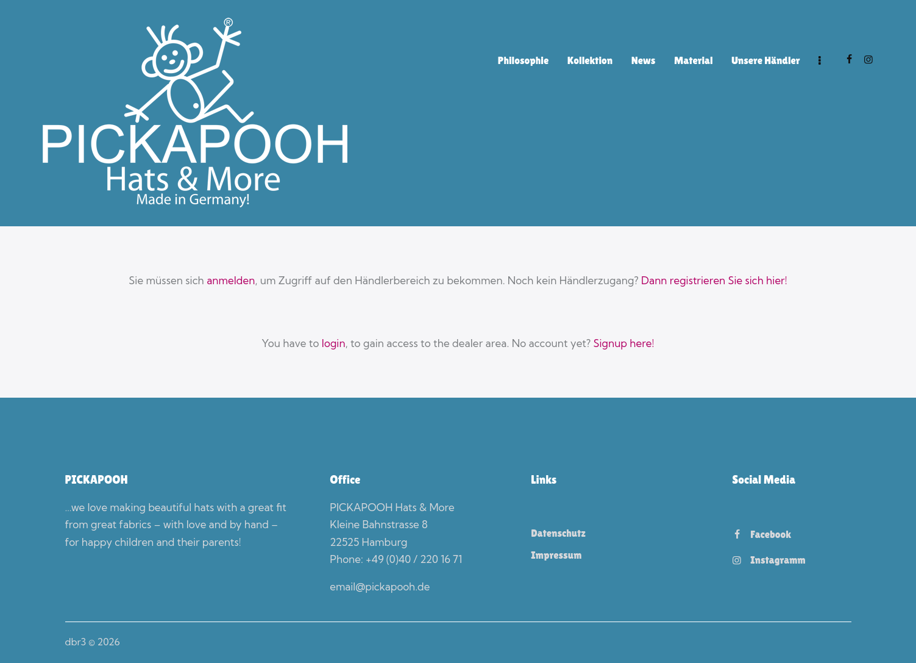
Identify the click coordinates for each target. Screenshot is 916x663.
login (333, 343)
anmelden (230, 280)
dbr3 (76, 642)
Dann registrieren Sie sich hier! (714, 280)
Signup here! (624, 343)
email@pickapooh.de (380, 586)
